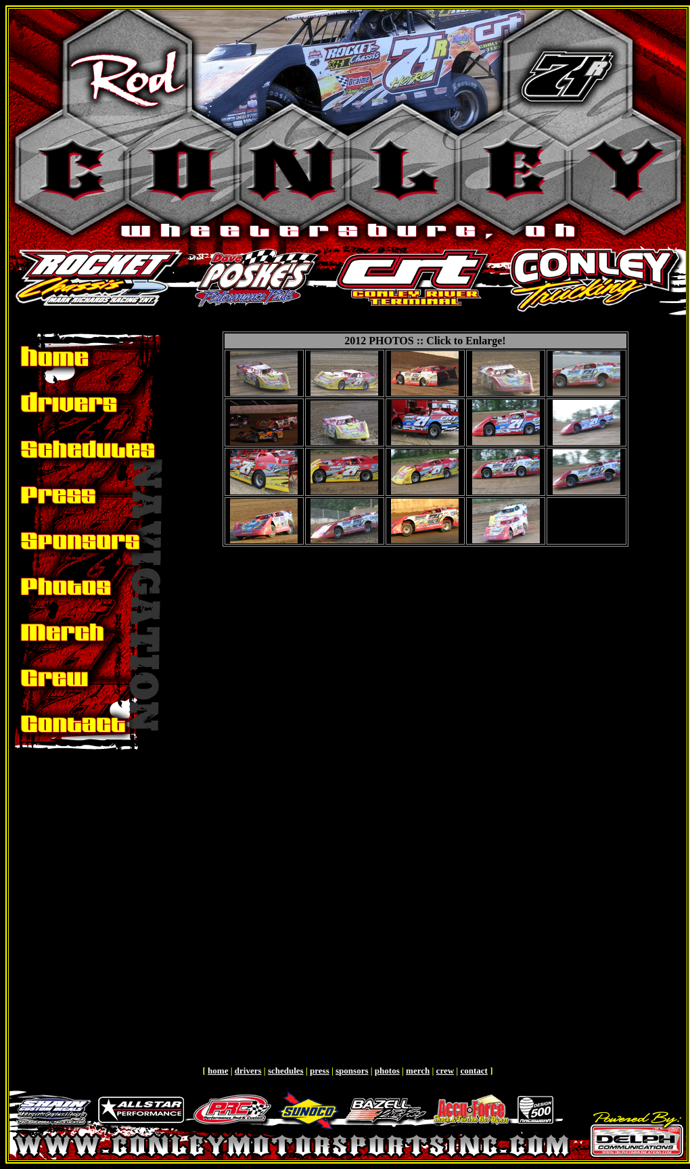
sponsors (352, 1070)
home (218, 1070)
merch (418, 1070)
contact (473, 1070)
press (319, 1070)
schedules (286, 1070)
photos (387, 1070)
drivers (248, 1070)
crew (445, 1070)
